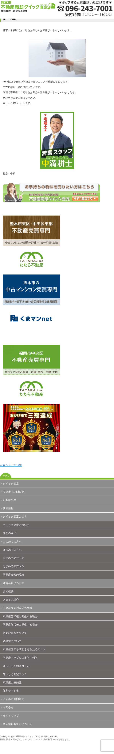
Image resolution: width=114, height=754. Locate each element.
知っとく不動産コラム (16, 665)
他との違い (9, 533)
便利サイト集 (11, 690)
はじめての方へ (12, 541)
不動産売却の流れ (13, 574)
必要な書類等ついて (15, 632)
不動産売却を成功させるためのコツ (24, 649)
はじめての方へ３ (13, 566)
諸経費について (12, 641)
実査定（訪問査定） (15, 491)
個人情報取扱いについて (17, 723)
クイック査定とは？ (15, 516)
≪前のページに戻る (11, 465)
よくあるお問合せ (13, 699)
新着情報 (8, 508)
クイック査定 (11, 483)
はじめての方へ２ (13, 558)
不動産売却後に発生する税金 (20, 616)
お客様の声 (9, 500)
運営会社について (13, 583)
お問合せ (8, 707)
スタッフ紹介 (11, 599)
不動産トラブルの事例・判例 (20, 657)
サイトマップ (11, 715)
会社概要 (8, 591)
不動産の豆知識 (12, 682)
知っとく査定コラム (15, 674)
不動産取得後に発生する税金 (20, 624)
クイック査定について (16, 524)
